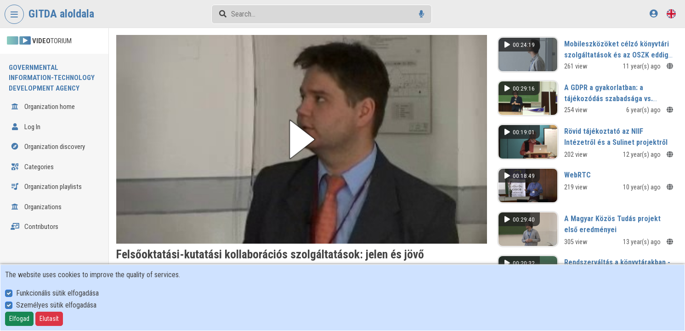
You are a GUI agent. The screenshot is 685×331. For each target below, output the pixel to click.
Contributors (34, 227)
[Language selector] (671, 13)
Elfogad (19, 318)
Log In (25, 127)
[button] (301, 139)
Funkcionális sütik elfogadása (57, 293)
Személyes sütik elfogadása (56, 305)
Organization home (43, 107)
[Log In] (653, 13)
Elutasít (49, 318)
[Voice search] (421, 14)
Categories (32, 167)
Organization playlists (46, 187)
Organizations (36, 207)
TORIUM (39, 41)
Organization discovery (48, 147)
